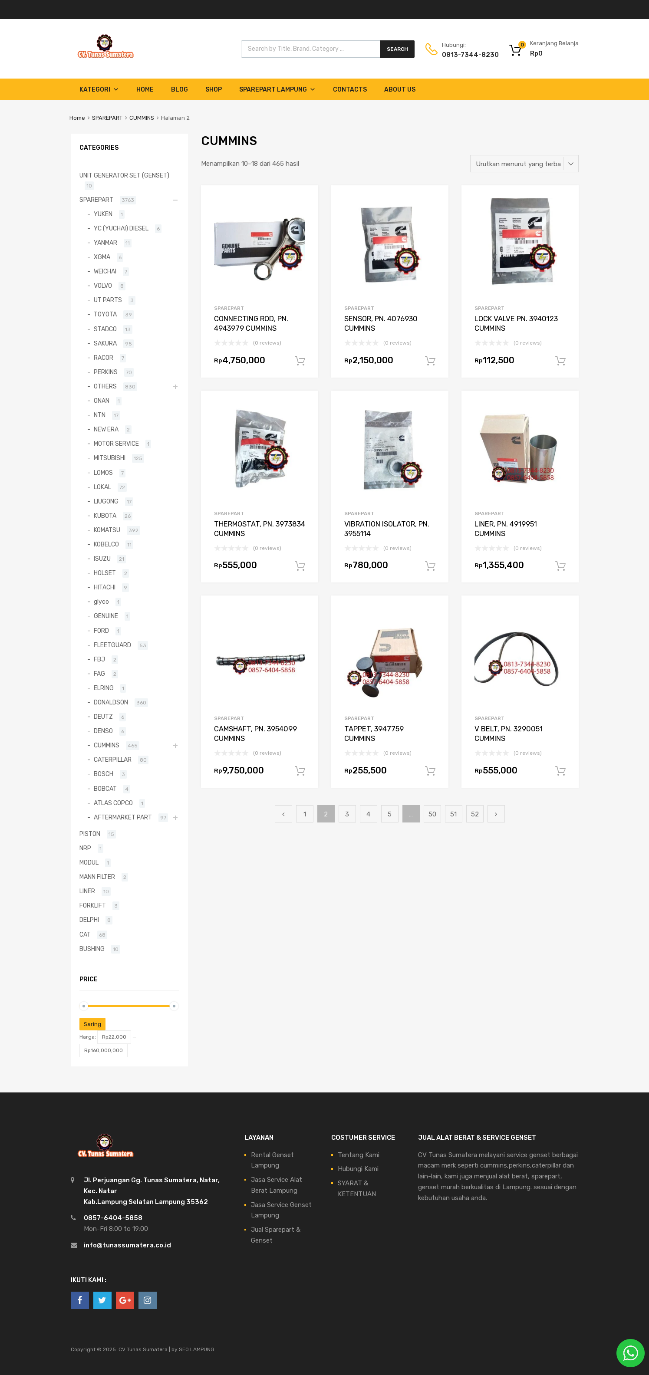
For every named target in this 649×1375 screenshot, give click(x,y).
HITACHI (104, 587)
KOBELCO (106, 544)
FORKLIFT (92, 905)
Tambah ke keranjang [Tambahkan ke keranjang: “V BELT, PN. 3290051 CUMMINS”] (560, 771)
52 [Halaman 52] (475, 814)
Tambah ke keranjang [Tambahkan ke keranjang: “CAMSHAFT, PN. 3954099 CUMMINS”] (300, 771)
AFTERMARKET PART (123, 817)
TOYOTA (105, 314)
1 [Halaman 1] (304, 814)
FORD (101, 630)
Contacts (350, 89)
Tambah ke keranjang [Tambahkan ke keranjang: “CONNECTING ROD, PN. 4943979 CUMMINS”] (300, 361)
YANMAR (105, 242)
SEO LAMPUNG (196, 1349)
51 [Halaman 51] (453, 814)
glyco (101, 601)
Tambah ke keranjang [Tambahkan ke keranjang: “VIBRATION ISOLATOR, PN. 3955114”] (430, 566)
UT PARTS (108, 299)
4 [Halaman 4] (368, 814)
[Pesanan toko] (524, 163)
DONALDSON (111, 702)
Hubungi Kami (358, 1169)
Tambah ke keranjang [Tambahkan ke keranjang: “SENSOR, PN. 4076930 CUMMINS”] (430, 361)
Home (145, 89)
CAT (85, 934)
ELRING (104, 687)
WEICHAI (105, 271)
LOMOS (103, 472)
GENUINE (106, 615)
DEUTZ (103, 716)
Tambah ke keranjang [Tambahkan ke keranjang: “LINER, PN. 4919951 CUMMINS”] (560, 566)
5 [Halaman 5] (390, 814)
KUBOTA (105, 515)
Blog (179, 89)
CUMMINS (141, 118)
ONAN (101, 400)
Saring (92, 1024)
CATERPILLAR (113, 759)
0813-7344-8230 (463, 55)
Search (397, 49)
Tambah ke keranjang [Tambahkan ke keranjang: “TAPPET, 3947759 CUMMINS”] (430, 771)
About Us (399, 89)
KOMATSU (107, 529)
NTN (99, 414)
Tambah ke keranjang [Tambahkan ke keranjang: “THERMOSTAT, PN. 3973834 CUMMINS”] (300, 566)
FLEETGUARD (112, 644)
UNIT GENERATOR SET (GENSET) (124, 175)
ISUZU (102, 558)
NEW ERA (106, 429)
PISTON (89, 833)
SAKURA (105, 343)
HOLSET (105, 572)
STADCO (105, 329)
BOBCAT (105, 788)
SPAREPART (107, 118)
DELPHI (89, 919)
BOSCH (103, 773)
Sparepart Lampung (277, 89)
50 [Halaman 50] (432, 814)
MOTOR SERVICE (116, 443)
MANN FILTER (97, 876)
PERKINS (106, 371)
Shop (213, 89)
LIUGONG (106, 501)
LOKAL (102, 487)
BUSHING (92, 948)
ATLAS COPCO (113, 802)
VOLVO (103, 285)
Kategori (99, 89)
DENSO (103, 730)
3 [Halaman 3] (347, 814)
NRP (85, 848)
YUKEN (103, 214)
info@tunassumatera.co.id (127, 1245)
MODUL (89, 862)
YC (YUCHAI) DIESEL (121, 228)
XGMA (102, 256)
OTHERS (105, 386)
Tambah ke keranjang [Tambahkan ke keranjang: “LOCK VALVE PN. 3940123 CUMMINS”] (560, 361)
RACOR (103, 357)
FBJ (99, 659)
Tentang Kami (358, 1155)
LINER (87, 891)
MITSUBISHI (109, 457)
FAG (99, 673)
